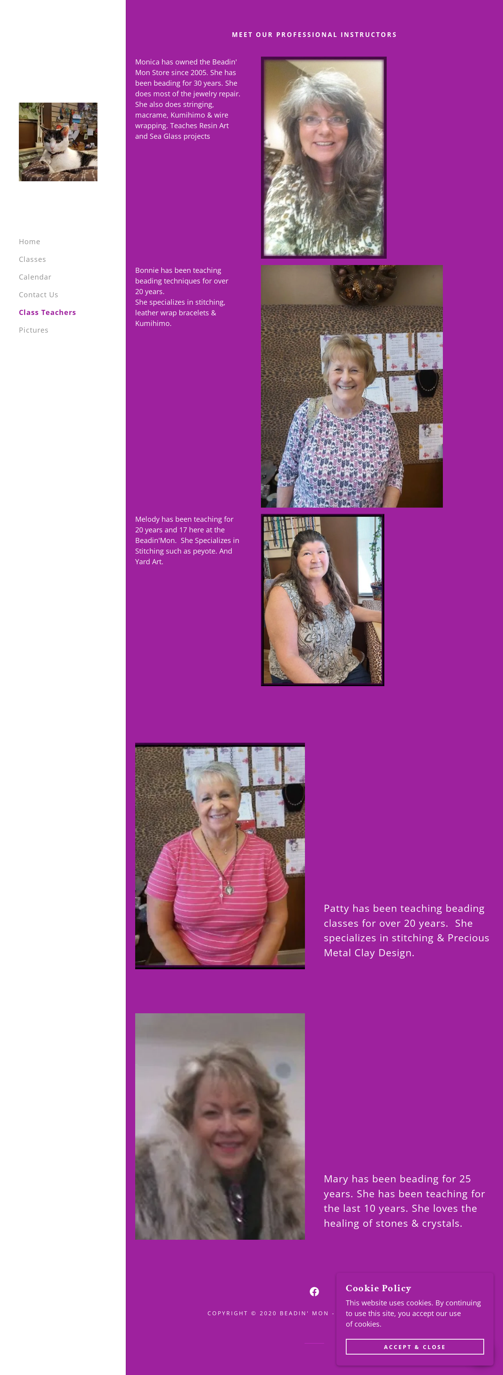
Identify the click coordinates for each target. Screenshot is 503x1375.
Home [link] (29, 241)
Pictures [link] (34, 330)
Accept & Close (415, 1347)
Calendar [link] (35, 277)
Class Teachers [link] (47, 312)
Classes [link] (32, 259)
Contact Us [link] (39, 294)
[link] (58, 141)
